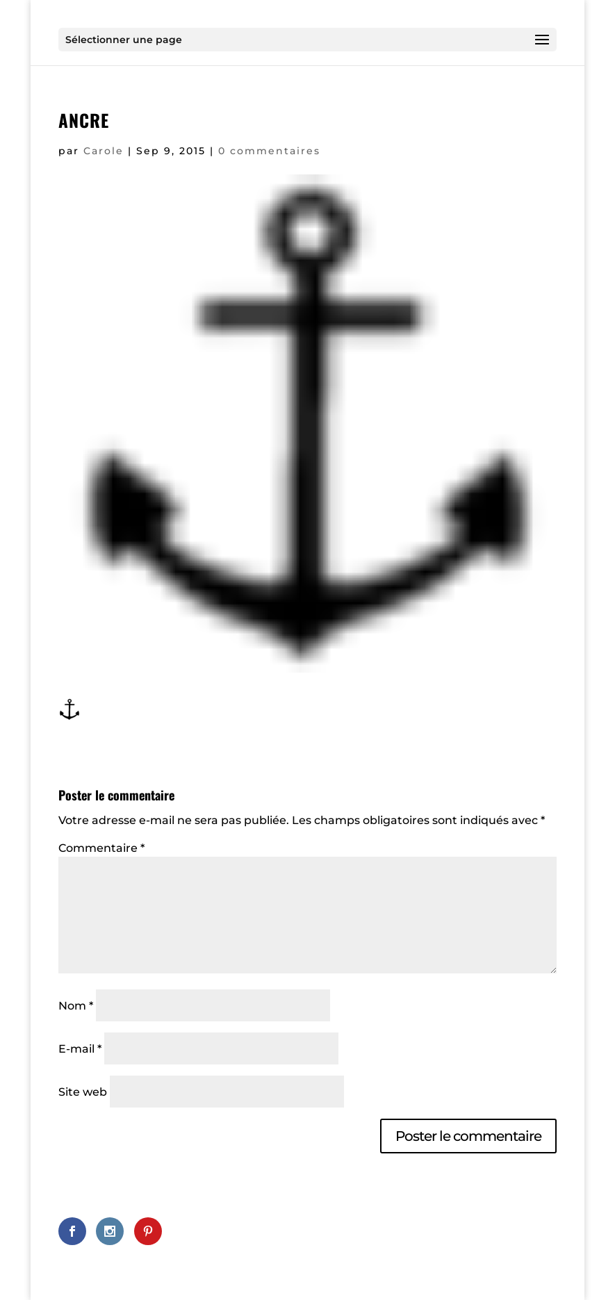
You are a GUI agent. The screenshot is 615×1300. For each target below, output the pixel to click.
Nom (75, 1005)
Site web (82, 1092)
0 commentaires (269, 151)
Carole (103, 151)
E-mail (79, 1048)
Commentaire (101, 848)
